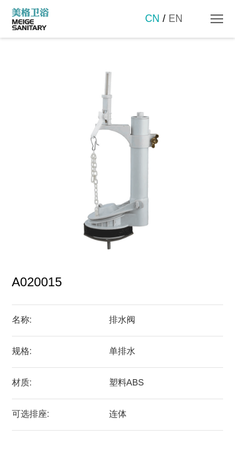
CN (152, 18)
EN (175, 18)
